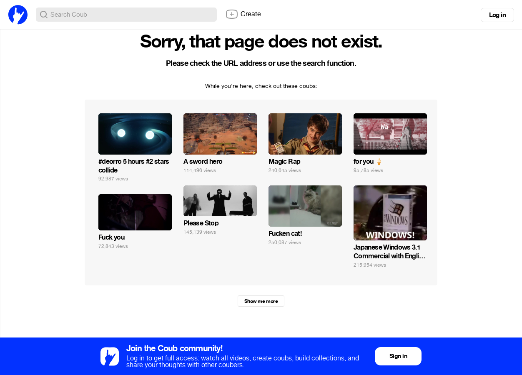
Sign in (398, 356)
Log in (497, 15)
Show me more (261, 301)
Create (243, 14)
